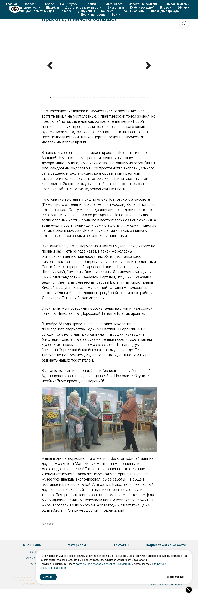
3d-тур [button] (182, 7)
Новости (30, 4)
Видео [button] (164, 7)
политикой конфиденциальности (123, 567)
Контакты (108, 11)
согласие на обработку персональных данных (147, 563)
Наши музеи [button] (69, 4)
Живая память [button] (176, 4)
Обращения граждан (165, 11)
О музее (48, 4)
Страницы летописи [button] (23, 7)
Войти (116, 14)
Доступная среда (93, 14)
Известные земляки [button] (143, 4)
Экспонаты (116, 7)
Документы (86, 11)
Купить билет (113, 4)
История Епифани (77, 556)
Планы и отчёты (133, 11)
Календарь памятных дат (36, 11)
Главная (12, 4)
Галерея (66, 11)
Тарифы (91, 4)
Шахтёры (52, 7)
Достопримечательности (83, 7)
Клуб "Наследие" (142, 7)
